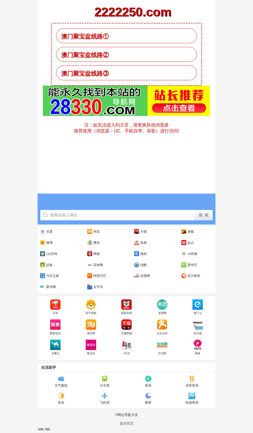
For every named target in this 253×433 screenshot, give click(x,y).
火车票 (104, 381)
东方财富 (190, 275)
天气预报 (61, 381)
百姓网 (95, 264)
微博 (46, 242)
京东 (55, 307)
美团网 (162, 307)
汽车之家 (49, 275)
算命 (61, 398)
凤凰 (140, 242)
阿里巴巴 (96, 275)
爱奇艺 (189, 264)
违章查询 (192, 381)
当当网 (162, 347)
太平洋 (95, 286)
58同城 (189, 253)
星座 (148, 381)
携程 (140, 253)
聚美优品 (55, 327)
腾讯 (93, 242)
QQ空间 (48, 253)
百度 (46, 231)
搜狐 (187, 231)
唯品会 (91, 347)
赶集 (46, 264)
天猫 (140, 231)
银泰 (197, 347)
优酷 (140, 264)
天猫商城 (126, 327)
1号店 (126, 347)
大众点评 (162, 327)
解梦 (148, 398)
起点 (187, 242)
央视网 (142, 275)
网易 (93, 253)
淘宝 (93, 231)
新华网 (48, 286)
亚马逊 (197, 327)
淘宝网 (91, 327)
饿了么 (197, 307)
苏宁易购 (90, 307)
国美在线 (126, 307)
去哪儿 (55, 347)
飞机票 (104, 398)
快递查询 (192, 398)
